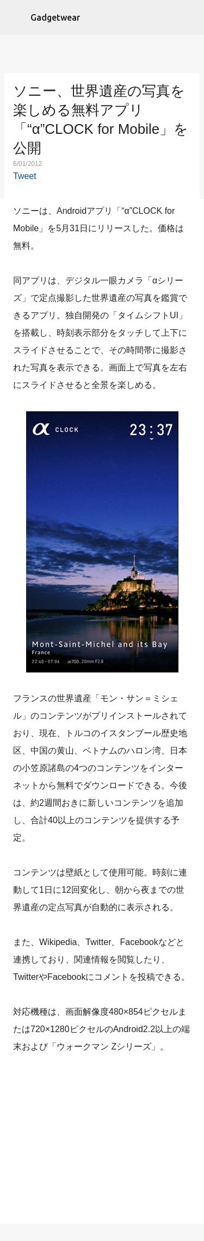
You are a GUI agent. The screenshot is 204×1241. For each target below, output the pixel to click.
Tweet (24, 176)
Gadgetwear (55, 17)
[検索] (188, 17)
